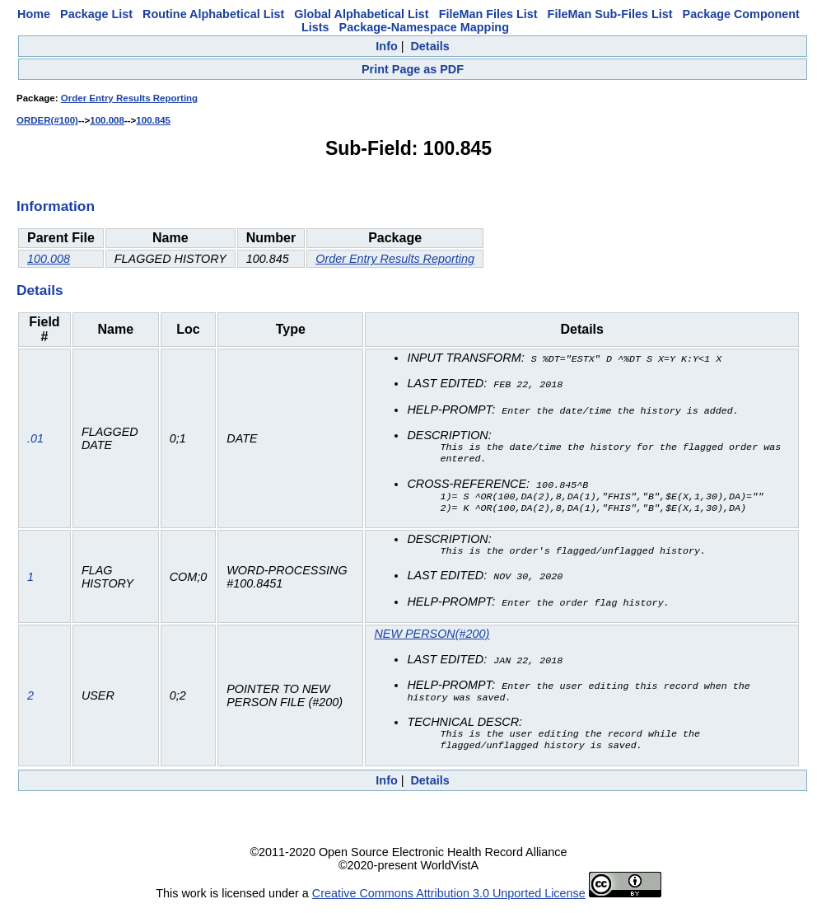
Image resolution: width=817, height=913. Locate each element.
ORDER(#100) (47, 120)
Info (386, 46)
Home (33, 14)
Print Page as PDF (413, 69)
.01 (35, 440)
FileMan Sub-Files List (610, 14)
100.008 (107, 120)
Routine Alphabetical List (213, 14)
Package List (96, 14)
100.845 (153, 120)
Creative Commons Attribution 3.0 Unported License (449, 899)
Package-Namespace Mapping (424, 27)
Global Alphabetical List (361, 14)
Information (55, 206)
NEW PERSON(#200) (431, 637)
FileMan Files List (488, 14)
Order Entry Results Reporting (129, 98)
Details (429, 46)
